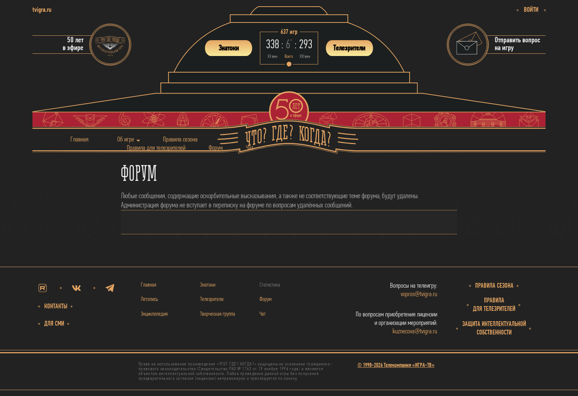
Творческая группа (217, 314)
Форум (216, 147)
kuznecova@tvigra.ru (415, 331)
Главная (79, 139)
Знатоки (207, 285)
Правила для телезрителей (156, 147)
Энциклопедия (154, 314)
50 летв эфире (73, 44)
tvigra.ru (41, 10)
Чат (249, 147)
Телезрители (211, 299)
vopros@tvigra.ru (419, 294)
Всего (289, 56)
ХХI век (305, 56)
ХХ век (273, 56)
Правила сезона (180, 139)
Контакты (55, 306)
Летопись (149, 299)
